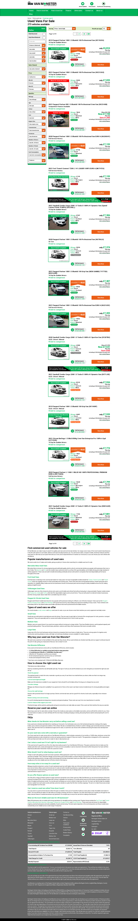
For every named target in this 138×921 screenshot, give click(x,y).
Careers (65, 817)
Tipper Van (52, 828)
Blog (30, 14)
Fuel (30, 115)
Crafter (45, 593)
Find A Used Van (42, 10)
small (39, 610)
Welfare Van (52, 836)
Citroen (30, 815)
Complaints (66, 835)
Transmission (32, 127)
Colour (30, 109)
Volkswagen (31, 838)
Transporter (33, 593)
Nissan (29, 825)
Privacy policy (67, 827)
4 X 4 (50, 825)
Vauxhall (30, 836)
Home (31, 10)
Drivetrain (31, 133)
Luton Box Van (53, 833)
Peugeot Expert (36, 602)
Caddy (38, 593)
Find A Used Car (57, 10)
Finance (68, 10)
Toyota (30, 833)
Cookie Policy (66, 830)
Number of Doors (33, 139)
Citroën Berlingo (48, 602)
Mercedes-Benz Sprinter (39, 802)
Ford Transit (99, 800)
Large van (51, 820)
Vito (45, 570)
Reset (43, 28)
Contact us (89, 10)
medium (44, 610)
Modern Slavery (67, 832)
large (50, 610)
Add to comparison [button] (57, 45)
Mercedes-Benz (32, 820)
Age (30, 102)
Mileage (31, 96)
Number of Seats (33, 146)
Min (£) (31, 80)
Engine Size (32, 121)
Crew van (51, 823)
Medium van (52, 817)
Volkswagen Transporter (53, 802)
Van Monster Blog (68, 815)
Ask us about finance (104, 53)
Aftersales (78, 10)
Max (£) (31, 86)
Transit (90, 579)
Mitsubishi (30, 823)
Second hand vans (54, 838)
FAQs (64, 820)
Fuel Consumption (34, 152)
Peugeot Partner (65, 802)
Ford (29, 817)
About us (99, 10)
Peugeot (30, 828)
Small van (51, 815)
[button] (101, 65)
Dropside (51, 831)
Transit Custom (97, 579)
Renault (30, 831)
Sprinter (39, 570)
